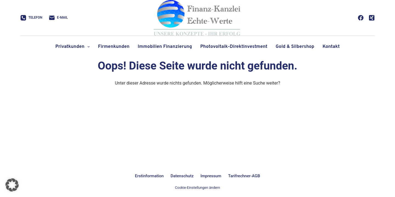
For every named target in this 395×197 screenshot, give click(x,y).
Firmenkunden (113, 47)
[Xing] (371, 18)
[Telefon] (31, 18)
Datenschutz (182, 175)
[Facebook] (360, 18)
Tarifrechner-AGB (244, 175)
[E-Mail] (58, 18)
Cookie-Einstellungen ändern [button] (197, 188)
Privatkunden (73, 47)
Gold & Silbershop (295, 47)
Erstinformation (149, 175)
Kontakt (331, 47)
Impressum (211, 175)
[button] (12, 185)
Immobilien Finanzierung (165, 47)
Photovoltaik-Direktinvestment (233, 47)
